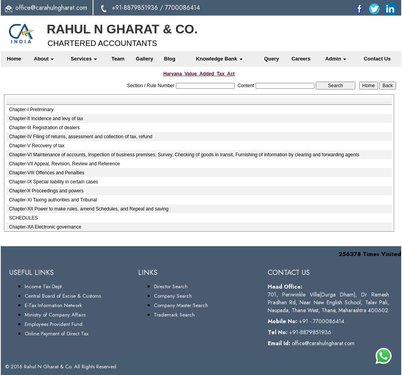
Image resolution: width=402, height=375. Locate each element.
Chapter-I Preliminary (31, 109)
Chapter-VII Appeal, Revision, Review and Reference (64, 163)
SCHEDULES (23, 218)
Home (14, 59)
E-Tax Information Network (53, 305)
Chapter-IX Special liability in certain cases (53, 182)
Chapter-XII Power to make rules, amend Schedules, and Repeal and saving (88, 209)
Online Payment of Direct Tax (56, 333)
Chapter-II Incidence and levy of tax (46, 118)
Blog (169, 59)
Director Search (171, 286)
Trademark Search (174, 314)
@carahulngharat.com (59, 7)
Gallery (144, 59)
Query (271, 59)
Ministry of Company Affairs (55, 314)
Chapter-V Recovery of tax (36, 145)
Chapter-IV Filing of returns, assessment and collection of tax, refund (80, 136)
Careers (300, 59)
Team (117, 59)
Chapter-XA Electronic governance (45, 227)
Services (84, 59)
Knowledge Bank (219, 59)
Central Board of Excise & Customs (63, 296)
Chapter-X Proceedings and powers (46, 191)
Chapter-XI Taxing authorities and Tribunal (53, 200)
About (44, 59)
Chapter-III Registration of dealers (44, 127)
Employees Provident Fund (53, 324)
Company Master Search (181, 305)
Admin (335, 59)
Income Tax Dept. (44, 286)
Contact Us (377, 59)
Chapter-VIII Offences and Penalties (46, 173)
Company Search (173, 296)
